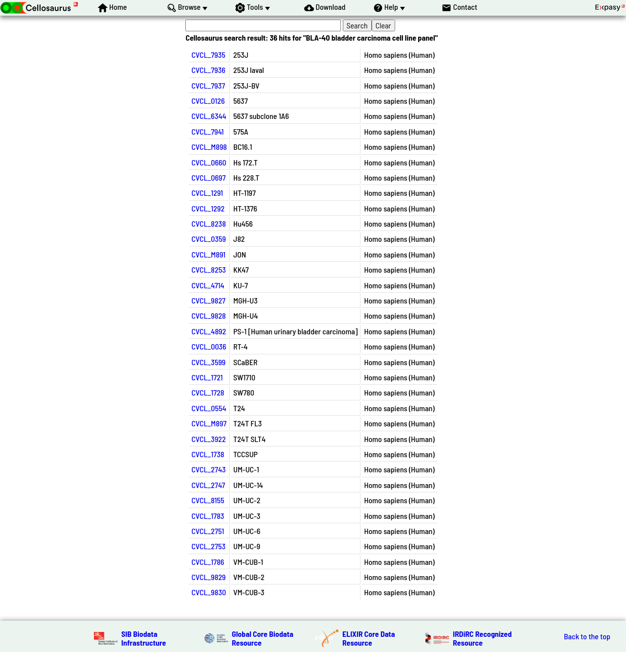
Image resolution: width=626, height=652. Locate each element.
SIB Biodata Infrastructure (143, 638)
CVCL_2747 (208, 484)
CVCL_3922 (208, 438)
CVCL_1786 (207, 561)
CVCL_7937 (208, 85)
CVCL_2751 (207, 531)
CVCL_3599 (208, 362)
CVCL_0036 (208, 346)
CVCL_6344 (208, 115)
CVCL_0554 (208, 408)
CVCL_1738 (207, 454)
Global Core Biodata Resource (262, 638)
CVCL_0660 (208, 162)
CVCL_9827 (208, 300)
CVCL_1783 (207, 515)
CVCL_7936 (208, 69)
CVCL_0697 (208, 177)
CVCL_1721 (207, 377)
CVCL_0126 (207, 100)
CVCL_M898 (209, 146)
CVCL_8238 (208, 223)
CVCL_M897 (208, 423)
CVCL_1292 (207, 208)
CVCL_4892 (208, 331)
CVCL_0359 (208, 238)
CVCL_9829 (208, 577)
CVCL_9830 (208, 592)
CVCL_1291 (207, 192)
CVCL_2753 (208, 546)
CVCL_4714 (207, 285)
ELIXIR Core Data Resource (368, 638)
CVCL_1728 (207, 392)
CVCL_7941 (207, 131)
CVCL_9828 (208, 315)
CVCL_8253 (208, 269)
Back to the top (587, 636)
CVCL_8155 (207, 500)
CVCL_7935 (208, 54)
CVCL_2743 (208, 469)
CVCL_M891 (208, 254)
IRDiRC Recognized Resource (482, 638)
